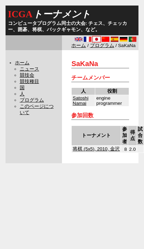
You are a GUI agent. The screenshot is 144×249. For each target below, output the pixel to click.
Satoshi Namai (80, 100)
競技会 (27, 75)
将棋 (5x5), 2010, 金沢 (96, 148)
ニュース (29, 69)
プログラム (102, 45)
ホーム (78, 45)
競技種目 (29, 81)
